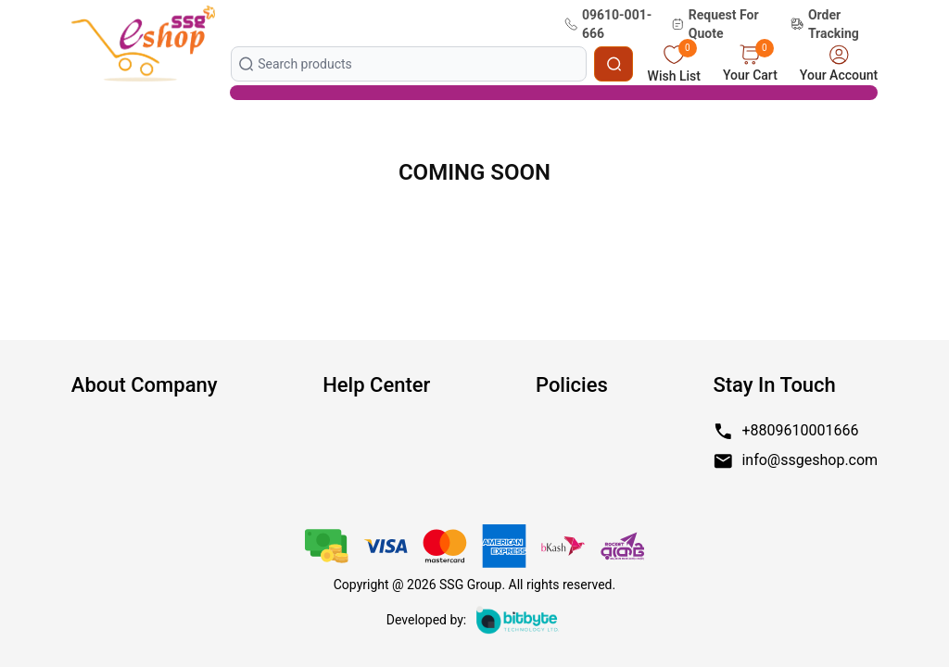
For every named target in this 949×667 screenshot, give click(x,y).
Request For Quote (714, 24)
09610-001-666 (608, 24)
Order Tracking (824, 24)
